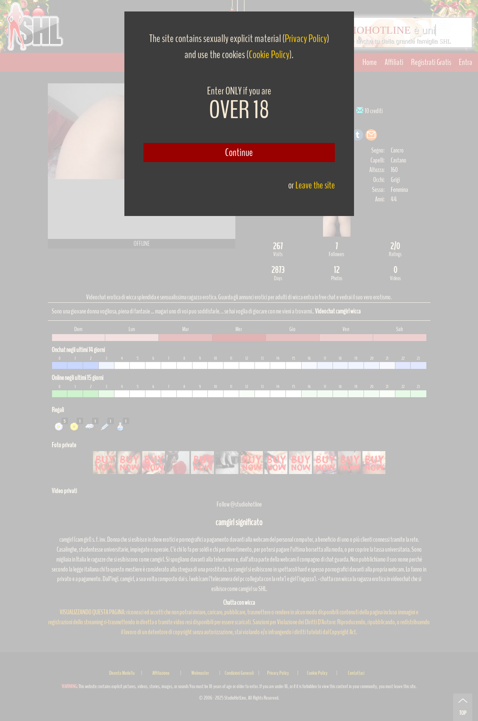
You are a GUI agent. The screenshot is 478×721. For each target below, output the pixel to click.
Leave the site (315, 185)
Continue (239, 152)
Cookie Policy (269, 54)
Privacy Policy (306, 38)
